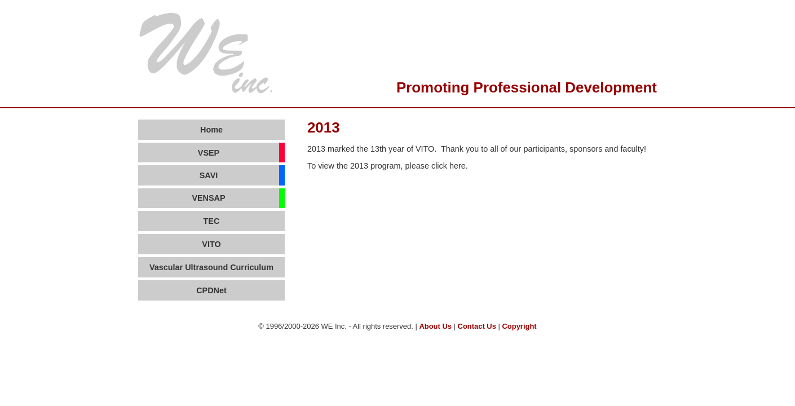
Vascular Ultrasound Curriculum (211, 267)
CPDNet (211, 290)
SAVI (209, 175)
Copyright (519, 326)
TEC (212, 221)
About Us (435, 326)
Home (211, 129)
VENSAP (208, 197)
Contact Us (477, 326)
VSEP (208, 152)
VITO (211, 244)
